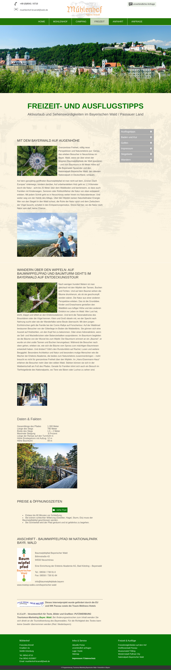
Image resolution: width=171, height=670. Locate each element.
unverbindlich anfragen (81, 648)
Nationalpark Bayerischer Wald (131, 657)
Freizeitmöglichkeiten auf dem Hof (132, 645)
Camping (81, 21)
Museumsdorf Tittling (126, 651)
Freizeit (99, 21)
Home (41, 21)
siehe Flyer (61, 510)
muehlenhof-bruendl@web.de (34, 10)
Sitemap (75, 654)
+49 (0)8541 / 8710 (29, 4)
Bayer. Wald (45, 617)
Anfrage (136, 21)
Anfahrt (118, 21)
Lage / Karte (77, 651)
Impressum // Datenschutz (84, 658)
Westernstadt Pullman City (129, 654)
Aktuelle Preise (78, 645)
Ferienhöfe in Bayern (104, 667)
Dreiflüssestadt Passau (127, 648)
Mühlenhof (60, 21)
